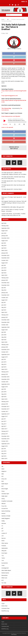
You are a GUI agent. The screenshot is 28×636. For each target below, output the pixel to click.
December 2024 (5, 238)
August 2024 (4, 240)
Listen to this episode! (7, 127)
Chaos (3, 491)
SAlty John (3, 550)
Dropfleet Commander (6, 501)
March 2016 (4, 458)
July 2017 (3, 419)
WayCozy (3, 197)
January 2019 (4, 374)
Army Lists (4, 479)
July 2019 (3, 359)
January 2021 (4, 317)
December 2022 (5, 282)
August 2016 (4, 446)
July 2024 (3, 243)
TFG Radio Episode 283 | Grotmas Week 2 (11, 189)
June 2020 (3, 334)
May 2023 (3, 270)
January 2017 (4, 433)
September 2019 (5, 354)
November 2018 (5, 379)
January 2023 (4, 280)
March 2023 (4, 275)
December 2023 (5, 255)
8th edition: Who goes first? (17, 207)
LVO (2, 535)
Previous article (14, 147)
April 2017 (3, 426)
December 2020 (5, 319)
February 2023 (4, 277)
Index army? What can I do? (13, 215)
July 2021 (3, 302)
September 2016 (5, 443)
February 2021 (4, 315)
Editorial (3, 503)
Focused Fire (4, 508)
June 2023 (3, 267)
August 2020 (4, 329)
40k (2, 466)
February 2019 (4, 371)
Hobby (3, 521)
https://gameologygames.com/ (9, 95)
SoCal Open (4, 553)
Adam (2, 469)
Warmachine (4, 575)
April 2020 (3, 339)
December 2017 (5, 406)
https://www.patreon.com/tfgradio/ (10, 116)
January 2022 (4, 292)
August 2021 (4, 300)
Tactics (3, 558)
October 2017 (4, 411)
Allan (2, 474)
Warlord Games (5, 573)
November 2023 (5, 258)
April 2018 (3, 396)
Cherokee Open (5, 493)
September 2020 (5, 327)
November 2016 (5, 438)
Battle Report (4, 483)
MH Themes (14, 634)
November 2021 (5, 295)
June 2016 (3, 451)
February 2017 (4, 431)
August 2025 (4, 230)
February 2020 (4, 344)
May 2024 (3, 245)
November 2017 (5, 409)
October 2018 (4, 381)
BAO (2, 481)
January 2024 (4, 253)
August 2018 (4, 386)
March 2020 (4, 342)
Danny (3, 498)
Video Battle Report (6, 570)
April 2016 (3, 456)
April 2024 (3, 248)
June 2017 (3, 421)
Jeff (2, 528)
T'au (2, 555)
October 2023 (4, 260)
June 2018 (3, 391)
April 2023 (3, 272)
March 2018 (4, 399)
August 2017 (4, 416)
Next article (14, 148)
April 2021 (3, 310)
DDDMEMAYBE (5, 207)
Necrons (3, 538)
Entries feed (4, 606)
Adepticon (3, 471)
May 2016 (3, 453)
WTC (2, 580)
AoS (2, 476)
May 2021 (3, 307)
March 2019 (4, 369)
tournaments (4, 563)
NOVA (2, 540)
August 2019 (4, 357)
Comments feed (5, 608)
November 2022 (5, 285)
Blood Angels (4, 488)
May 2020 (3, 337)
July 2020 (3, 332)
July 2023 (3, 265)
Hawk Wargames (5, 518)
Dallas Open (4, 496)
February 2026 (4, 225)
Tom (2, 560)
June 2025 (3, 233)
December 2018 (5, 376)
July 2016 (3, 448)
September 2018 (5, 384)
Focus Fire (3, 506)
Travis (2, 565)
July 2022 (3, 287)
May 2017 (3, 424)
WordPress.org (5, 611)
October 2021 (4, 297)
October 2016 (4, 441)
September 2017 (5, 414)
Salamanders (4, 548)
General (3, 513)
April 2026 (3, 223)
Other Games (4, 543)
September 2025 (5, 228)
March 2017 (4, 428)
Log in (2, 603)
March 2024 (4, 250)
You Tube (3, 582)
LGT (2, 530)
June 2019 (3, 362)
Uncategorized (5, 568)
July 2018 (3, 389)
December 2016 (5, 436)
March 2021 (4, 312)
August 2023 (4, 263)
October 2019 (4, 352)
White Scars (4, 578)
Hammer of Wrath (5, 516)
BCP (2, 486)
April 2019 (3, 367)
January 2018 (4, 404)
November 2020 (5, 322)
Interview (3, 523)
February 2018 (4, 401)
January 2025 (4, 235)
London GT (4, 533)
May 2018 (3, 394)
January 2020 (4, 347)
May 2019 (3, 364)
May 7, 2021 (5, 33)
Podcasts (3, 545)
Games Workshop (5, 511)
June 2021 (3, 305)
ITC (2, 526)
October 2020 (4, 324)
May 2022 (3, 290)
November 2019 (5, 349)
